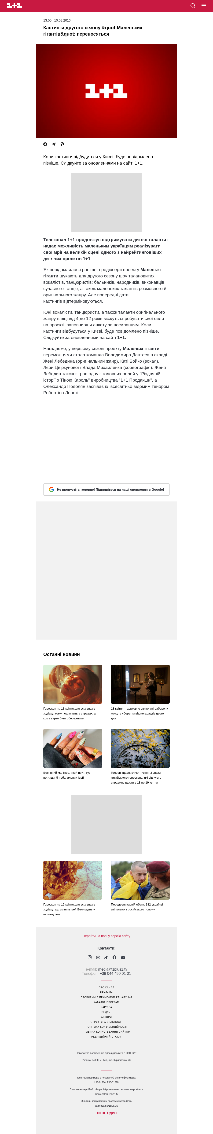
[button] (204, 6)
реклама (106, 992)
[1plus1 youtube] (123, 958)
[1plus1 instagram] (90, 957)
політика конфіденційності (106, 1027)
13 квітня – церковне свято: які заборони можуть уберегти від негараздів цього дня (139, 713)
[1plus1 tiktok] (106, 958)
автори (106, 1017)
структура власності (106, 1022)
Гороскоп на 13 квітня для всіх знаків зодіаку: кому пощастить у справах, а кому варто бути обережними (69, 713)
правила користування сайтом (106, 1032)
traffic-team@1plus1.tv (106, 1106)
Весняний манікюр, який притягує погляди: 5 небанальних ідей (66, 775)
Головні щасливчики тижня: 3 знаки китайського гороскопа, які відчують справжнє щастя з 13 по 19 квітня (136, 777)
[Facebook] (45, 144)
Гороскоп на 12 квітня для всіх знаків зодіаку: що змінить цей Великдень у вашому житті (69, 909)
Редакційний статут (106, 1036)
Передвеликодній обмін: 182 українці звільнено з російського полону (137, 907)
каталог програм (106, 1002)
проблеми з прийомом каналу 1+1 (106, 997)
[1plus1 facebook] (114, 957)
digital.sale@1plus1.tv (106, 1094)
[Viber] (62, 144)
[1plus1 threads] (98, 958)
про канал (106, 987)
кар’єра (106, 1007)
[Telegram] (53, 144)
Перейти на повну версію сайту (106, 936)
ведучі (106, 1012)
